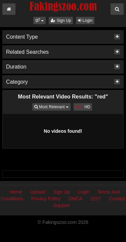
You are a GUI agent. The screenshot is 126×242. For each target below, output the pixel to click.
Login (85, 20)
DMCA (75, 198)
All (78, 107)
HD (87, 107)
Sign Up (61, 20)
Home (16, 192)
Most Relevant (52, 106)
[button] (39, 20)
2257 (95, 198)
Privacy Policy (45, 198)
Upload (37, 192)
